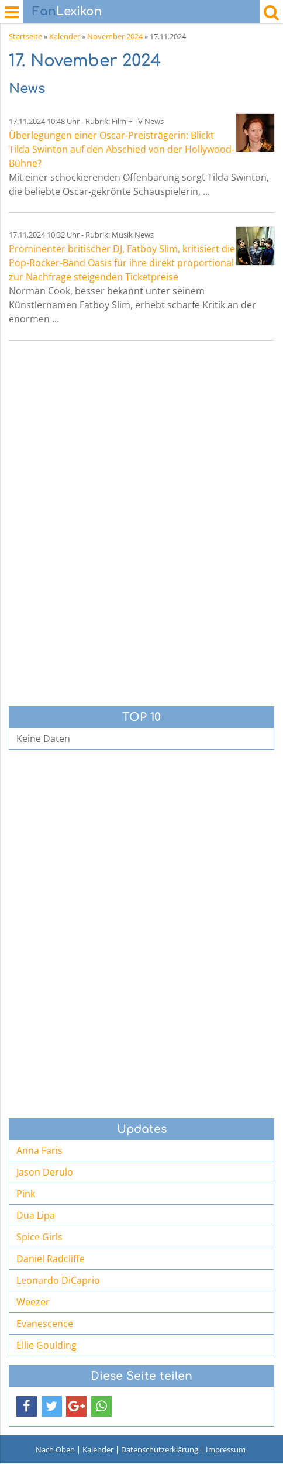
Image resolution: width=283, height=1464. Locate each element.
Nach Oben (55, 1449)
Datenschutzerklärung (159, 1449)
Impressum (226, 1449)
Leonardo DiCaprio (58, 1280)
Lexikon (67, 11)
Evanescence (44, 1323)
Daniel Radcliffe (50, 1258)
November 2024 (115, 36)
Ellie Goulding (46, 1345)
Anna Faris (39, 1150)
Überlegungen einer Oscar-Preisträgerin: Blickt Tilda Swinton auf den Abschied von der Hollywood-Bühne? (121, 149)
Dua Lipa (35, 1215)
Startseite (25, 36)
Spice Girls (39, 1237)
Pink (25, 1193)
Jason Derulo (44, 1172)
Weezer (33, 1301)
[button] (26, 1406)
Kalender (64, 36)
